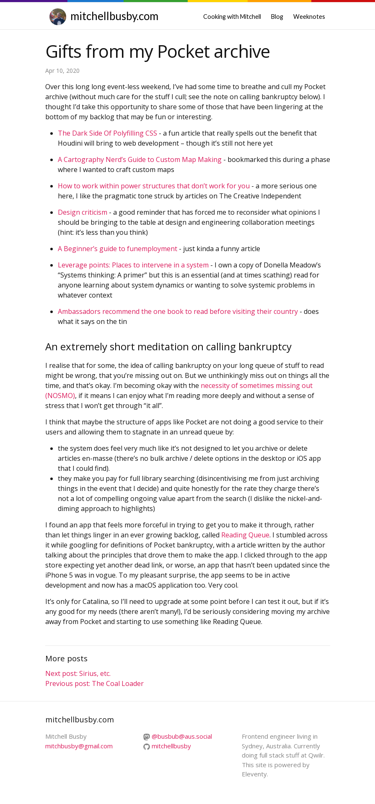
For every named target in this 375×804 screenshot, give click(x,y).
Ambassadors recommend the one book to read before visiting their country (178, 311)
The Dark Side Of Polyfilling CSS (107, 133)
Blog (277, 16)
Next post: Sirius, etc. (78, 673)
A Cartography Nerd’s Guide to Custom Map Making (140, 159)
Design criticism (82, 212)
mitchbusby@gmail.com (79, 746)
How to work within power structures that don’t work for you (154, 185)
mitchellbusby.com (114, 16)
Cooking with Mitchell (232, 16)
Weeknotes (309, 16)
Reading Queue (245, 534)
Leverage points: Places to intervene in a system (133, 265)
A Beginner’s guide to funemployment (117, 248)
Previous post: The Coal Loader (94, 683)
